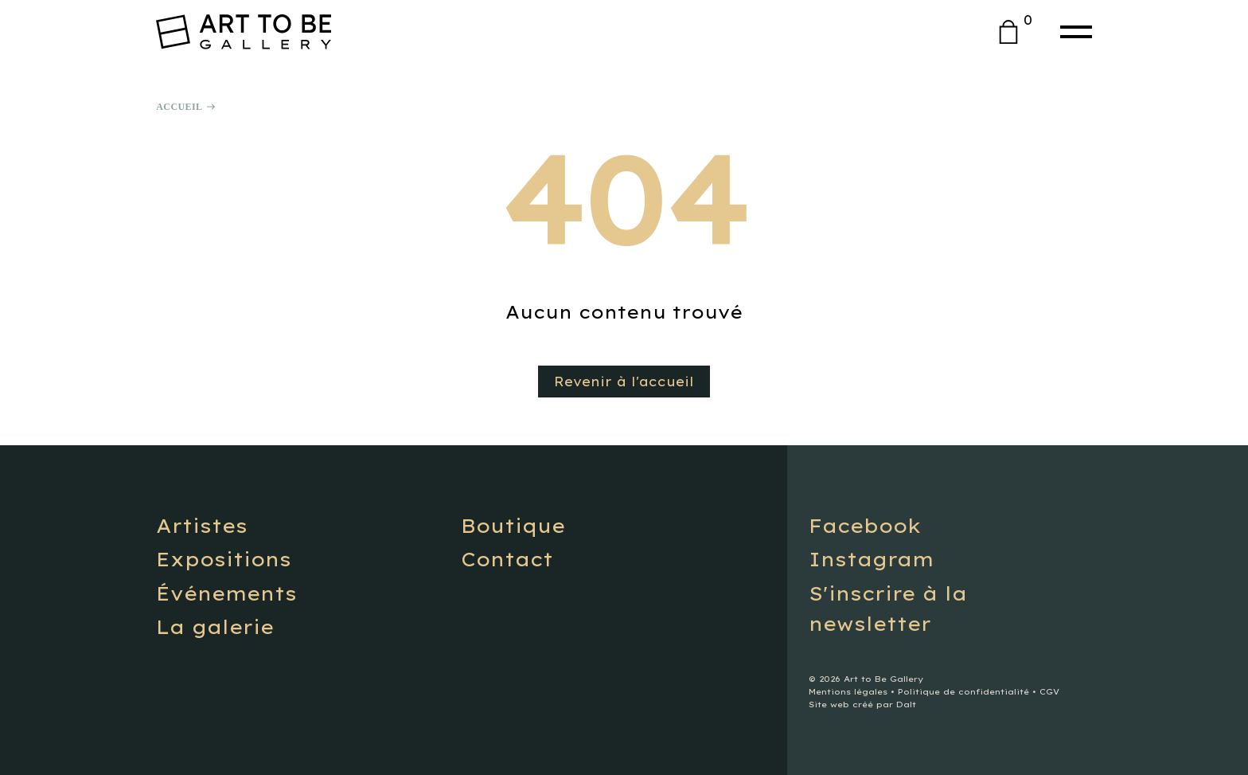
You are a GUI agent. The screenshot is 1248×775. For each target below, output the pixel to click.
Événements (226, 593)
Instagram (871, 559)
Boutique (513, 526)
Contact (507, 559)
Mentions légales (848, 692)
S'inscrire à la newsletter (888, 608)
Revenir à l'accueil (624, 381)
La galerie (215, 627)
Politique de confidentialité (963, 692)
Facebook (865, 526)
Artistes (202, 526)
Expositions (223, 559)
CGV (1049, 692)
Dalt (906, 704)
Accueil (179, 106)
